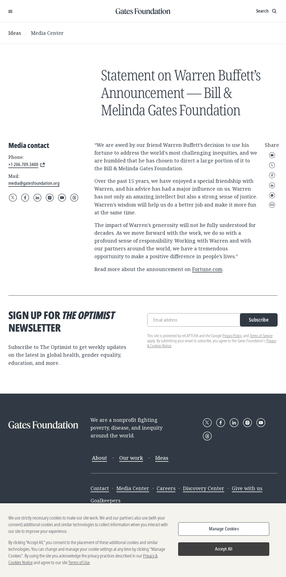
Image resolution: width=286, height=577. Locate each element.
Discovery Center (203, 488)
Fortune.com (207, 269)
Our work (131, 457)
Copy (272, 205)
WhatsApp (272, 195)
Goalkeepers (105, 500)
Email (272, 155)
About (99, 457)
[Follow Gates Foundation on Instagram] (49, 197)
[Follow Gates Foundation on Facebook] (25, 197)
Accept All (223, 549)
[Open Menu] (10, 11)
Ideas (14, 33)
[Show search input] (267, 11)
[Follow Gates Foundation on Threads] (74, 197)
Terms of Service (261, 335)
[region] (143, 540)
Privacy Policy (232, 335)
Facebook (272, 175)
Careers (166, 488)
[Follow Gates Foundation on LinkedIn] (37, 197)
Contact (99, 488)
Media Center (47, 33)
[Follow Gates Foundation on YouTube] (62, 197)
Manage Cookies (224, 529)
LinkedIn (272, 185)
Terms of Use (79, 562)
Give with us (247, 488)
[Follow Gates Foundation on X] (12, 197)
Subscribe (259, 319)
